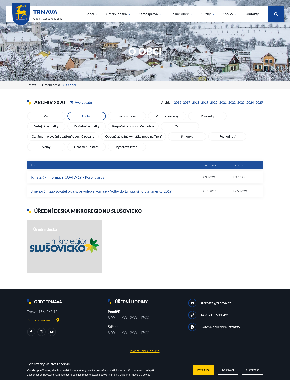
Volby (46, 147)
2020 (214, 102)
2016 (177, 102)
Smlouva (187, 136)
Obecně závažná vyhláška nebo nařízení (133, 136)
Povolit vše (203, 369)
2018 (195, 102)
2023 (241, 102)
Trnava (31, 85)
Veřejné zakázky (167, 116)
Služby (207, 14)
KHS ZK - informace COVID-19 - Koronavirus (67, 177)
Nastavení (228, 369)
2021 (223, 102)
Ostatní (180, 126)
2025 (259, 102)
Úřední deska (118, 14)
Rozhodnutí (227, 136)
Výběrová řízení (127, 147)
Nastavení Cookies (145, 351)
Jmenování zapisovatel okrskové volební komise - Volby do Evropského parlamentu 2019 (101, 191)
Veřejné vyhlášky (46, 126)
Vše (46, 116)
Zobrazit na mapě (43, 320)
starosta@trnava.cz (215, 302)
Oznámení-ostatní (86, 147)
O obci (91, 14)
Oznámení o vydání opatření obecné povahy (63, 136)
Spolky (230, 14)
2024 (250, 102)
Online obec (181, 14)
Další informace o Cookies (135, 374)
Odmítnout (252, 369)
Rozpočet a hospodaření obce (133, 126)
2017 (186, 102)
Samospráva (150, 14)
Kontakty (252, 14)
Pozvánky (207, 116)
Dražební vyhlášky (86, 126)
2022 (232, 102)
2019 (204, 102)
